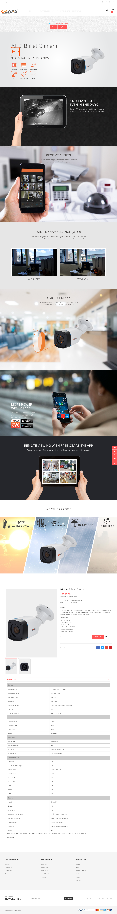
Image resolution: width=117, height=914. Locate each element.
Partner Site (44, 864)
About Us (7, 864)
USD (2, 2)
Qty (61, 637)
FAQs (77, 867)
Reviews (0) (58, 838)
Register (114, 2)
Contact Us (79, 874)
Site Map (78, 880)
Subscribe (68, 899)
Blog (6, 874)
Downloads (43, 877)
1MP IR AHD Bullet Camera (60, 24)
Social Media (8, 871)
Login (106, 2)
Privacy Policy (44, 871)
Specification (58, 679)
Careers (78, 877)
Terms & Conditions (46, 874)
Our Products (8, 867)
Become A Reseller (81, 871)
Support (78, 864)
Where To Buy (44, 867)
